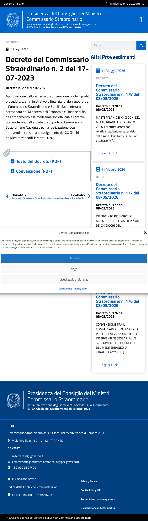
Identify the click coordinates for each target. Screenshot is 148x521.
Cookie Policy (65, 288)
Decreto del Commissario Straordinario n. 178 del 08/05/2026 (117, 92)
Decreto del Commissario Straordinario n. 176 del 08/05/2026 (117, 299)
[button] (145, 233)
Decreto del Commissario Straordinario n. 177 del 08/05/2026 (117, 190)
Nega (74, 269)
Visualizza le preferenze (74, 279)
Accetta (74, 258)
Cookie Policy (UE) (91, 490)
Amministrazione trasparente (98, 499)
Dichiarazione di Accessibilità (98, 508)
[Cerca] (141, 45)
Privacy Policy (80, 288)
